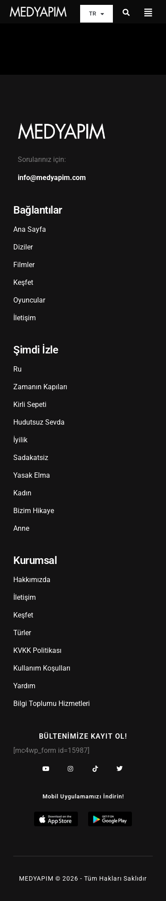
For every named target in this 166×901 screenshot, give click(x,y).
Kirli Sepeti (29, 404)
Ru (17, 369)
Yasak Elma (31, 475)
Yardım (24, 686)
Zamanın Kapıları (40, 387)
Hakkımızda (31, 579)
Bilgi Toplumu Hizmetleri (51, 703)
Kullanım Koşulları (41, 668)
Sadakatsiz (30, 457)
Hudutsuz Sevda (39, 422)
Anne (21, 528)
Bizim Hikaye (33, 510)
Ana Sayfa (29, 229)
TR (96, 14)
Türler (22, 633)
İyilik (20, 440)
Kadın (22, 493)
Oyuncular (29, 300)
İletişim (24, 318)
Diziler (23, 247)
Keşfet (23, 282)
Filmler (24, 265)
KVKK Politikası (37, 650)
